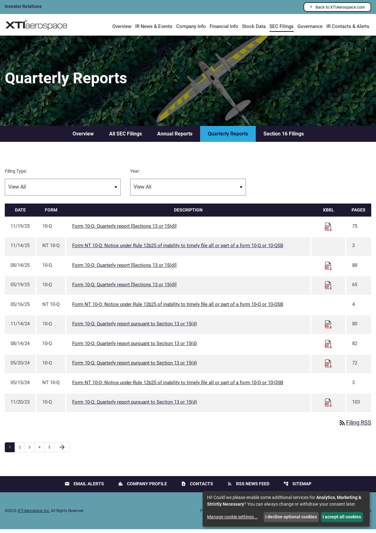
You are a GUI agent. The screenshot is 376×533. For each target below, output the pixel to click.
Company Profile (142, 487)
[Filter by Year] (188, 191)
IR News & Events (153, 26)
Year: (135, 174)
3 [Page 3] (31, 451)
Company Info (191, 26)
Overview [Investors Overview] (121, 26)
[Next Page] (62, 451)
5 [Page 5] (51, 451)
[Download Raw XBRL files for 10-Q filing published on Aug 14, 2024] (328, 347)
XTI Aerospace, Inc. (33, 514)
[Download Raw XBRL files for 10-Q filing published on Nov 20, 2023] (328, 406)
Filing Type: (16, 174)
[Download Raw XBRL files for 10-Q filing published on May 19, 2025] (328, 289)
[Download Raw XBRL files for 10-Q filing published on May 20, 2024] (328, 367)
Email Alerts (84, 487)
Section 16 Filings (283, 138)
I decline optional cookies (291, 516)
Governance (310, 26)
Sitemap (297, 487)
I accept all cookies (342, 516)
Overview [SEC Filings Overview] (83, 138)
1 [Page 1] (12, 451)
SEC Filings (281, 26)
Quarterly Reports (228, 138)
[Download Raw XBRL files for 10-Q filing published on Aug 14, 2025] (328, 269)
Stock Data (254, 26)
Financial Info (224, 26)
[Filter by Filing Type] (63, 191)
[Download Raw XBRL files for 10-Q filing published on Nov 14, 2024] (328, 328)
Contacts (197, 487)
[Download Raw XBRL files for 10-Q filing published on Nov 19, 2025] (328, 230)
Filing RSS (354, 426)
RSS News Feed (248, 487)
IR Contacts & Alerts (347, 26)
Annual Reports (174, 138)
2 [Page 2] (21, 451)
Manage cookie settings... (232, 516)
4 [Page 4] (41, 451)
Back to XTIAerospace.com (340, 7)
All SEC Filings (125, 138)
